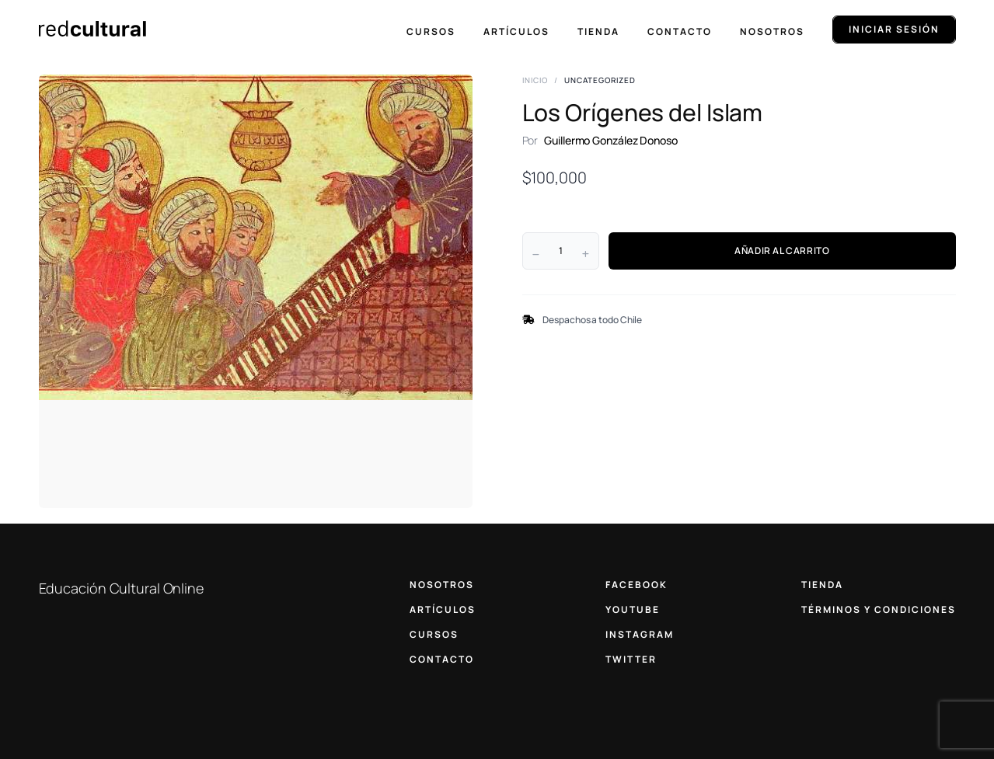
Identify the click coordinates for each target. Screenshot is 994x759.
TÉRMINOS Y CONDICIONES (878, 609)
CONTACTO (442, 659)
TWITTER (631, 659)
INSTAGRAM (639, 634)
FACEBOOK (636, 584)
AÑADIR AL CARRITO (781, 250)
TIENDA (822, 584)
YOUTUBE (632, 609)
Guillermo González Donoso (611, 140)
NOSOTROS (442, 584)
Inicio (535, 80)
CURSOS (434, 634)
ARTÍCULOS (443, 609)
